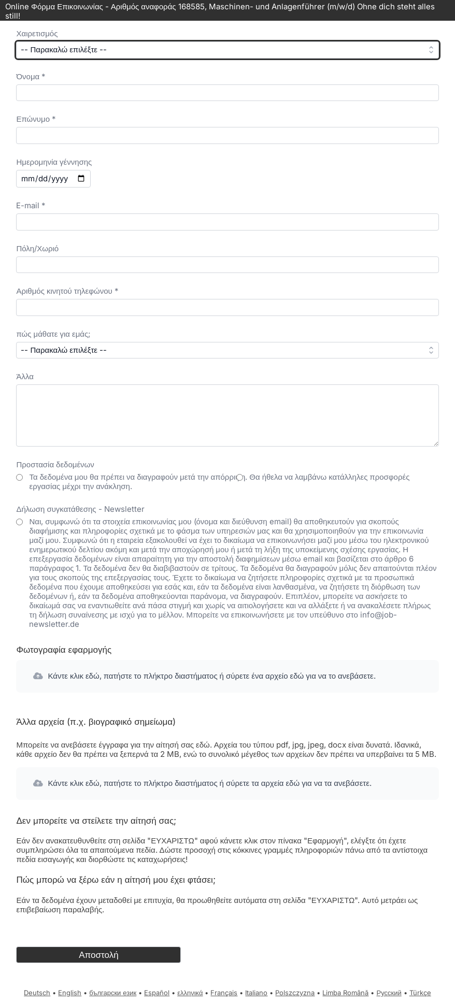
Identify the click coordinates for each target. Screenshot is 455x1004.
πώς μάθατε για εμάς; (53, 334)
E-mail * (31, 205)
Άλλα (24, 376)
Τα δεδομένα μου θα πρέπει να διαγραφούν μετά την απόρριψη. (139, 477)
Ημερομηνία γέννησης (54, 162)
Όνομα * (31, 76)
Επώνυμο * (36, 119)
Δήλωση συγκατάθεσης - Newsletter (80, 509)
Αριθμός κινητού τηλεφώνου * (67, 291)
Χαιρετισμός (37, 33)
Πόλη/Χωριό (37, 248)
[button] (227, 676)
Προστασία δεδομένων (55, 464)
